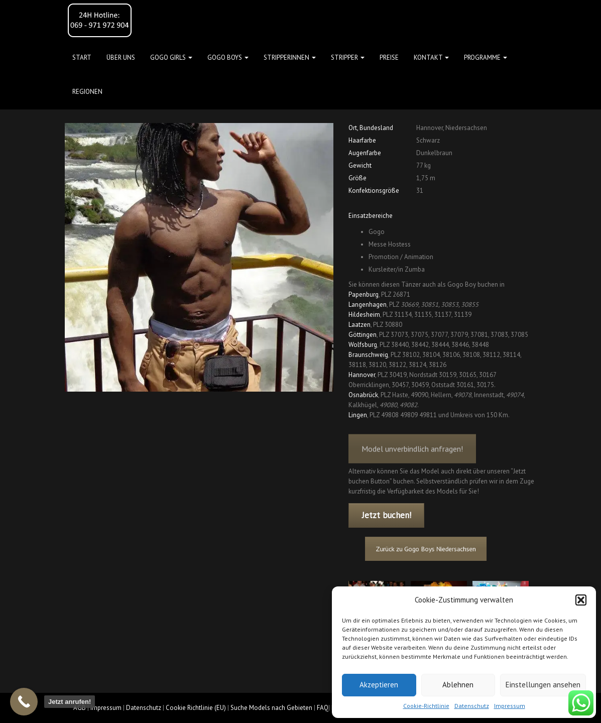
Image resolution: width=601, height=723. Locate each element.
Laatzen (359, 324)
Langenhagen (367, 304)
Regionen (87, 91)
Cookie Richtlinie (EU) (196, 707)
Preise (389, 57)
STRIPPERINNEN (290, 57)
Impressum (509, 705)
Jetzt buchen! (386, 515)
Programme (485, 57)
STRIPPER (348, 57)
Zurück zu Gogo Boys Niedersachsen (429, 548)
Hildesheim (364, 314)
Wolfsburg (362, 344)
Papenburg (363, 294)
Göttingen (362, 334)
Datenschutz (471, 705)
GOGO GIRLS (171, 57)
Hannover (361, 375)
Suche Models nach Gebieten (271, 707)
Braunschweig (368, 354)
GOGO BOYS (228, 57)
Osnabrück (363, 395)
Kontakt (431, 57)
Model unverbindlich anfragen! (412, 455)
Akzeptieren (378, 684)
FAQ (322, 707)
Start (81, 57)
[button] (581, 600)
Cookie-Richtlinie (426, 705)
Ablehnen (457, 684)
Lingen (357, 415)
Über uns (120, 57)
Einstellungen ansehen (543, 684)
